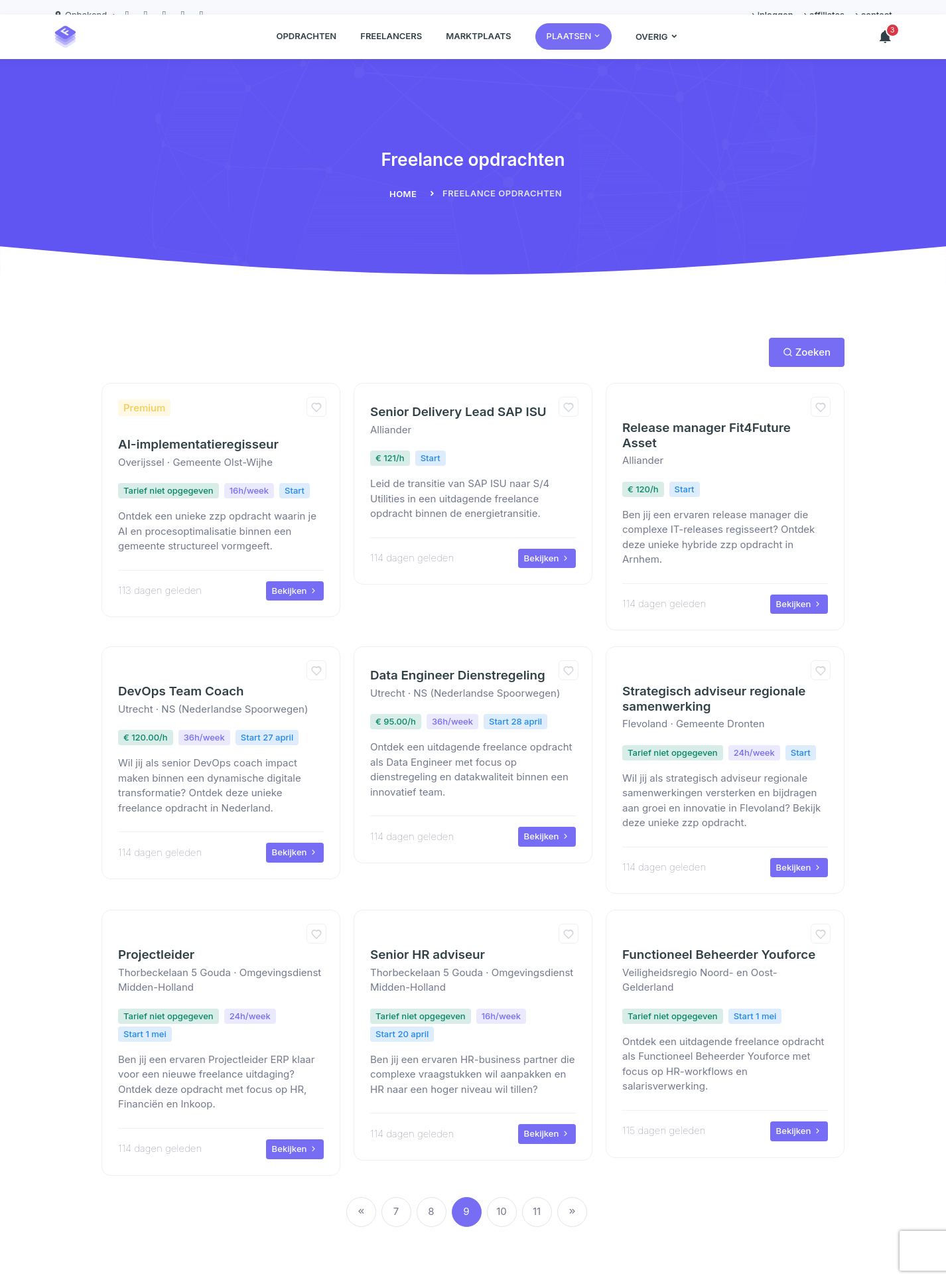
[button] (573, 51)
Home (403, 193)
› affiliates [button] (824, 14)
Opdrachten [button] (306, 50)
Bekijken (295, 590)
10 (501, 1211)
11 (537, 1211)
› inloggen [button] (772, 14)
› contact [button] (873, 14)
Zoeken (807, 352)
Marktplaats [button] (478, 50)
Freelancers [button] (391, 50)
